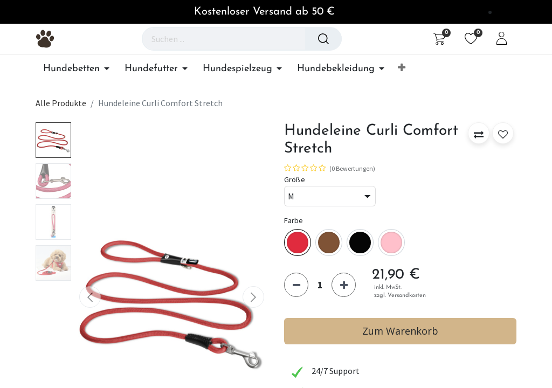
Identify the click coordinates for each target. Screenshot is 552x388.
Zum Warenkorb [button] (400, 330)
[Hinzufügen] (344, 285)
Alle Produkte (61, 103)
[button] (401, 68)
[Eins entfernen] (296, 285)
